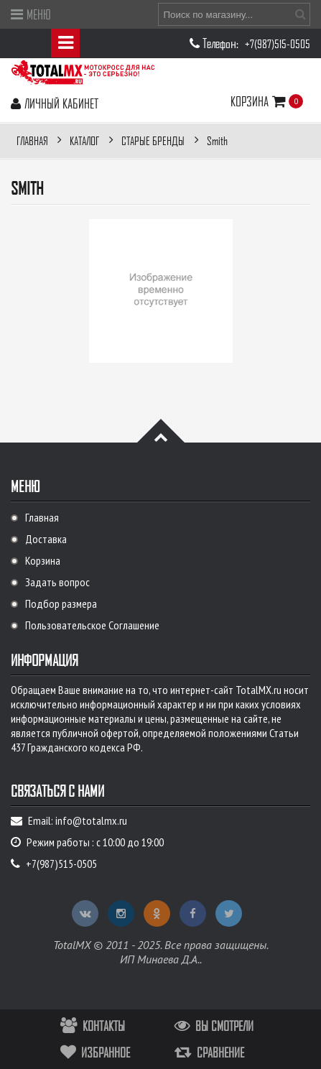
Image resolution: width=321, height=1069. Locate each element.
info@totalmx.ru (91, 820)
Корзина (260, 101)
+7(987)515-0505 (277, 44)
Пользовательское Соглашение (92, 625)
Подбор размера (61, 603)
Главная (42, 517)
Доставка (46, 539)
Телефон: (222, 42)
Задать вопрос (57, 582)
